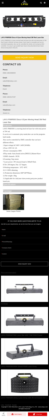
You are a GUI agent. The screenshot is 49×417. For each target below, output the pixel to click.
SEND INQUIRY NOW (24, 58)
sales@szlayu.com (9, 105)
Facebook (8, 405)
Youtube (14, 405)
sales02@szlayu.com (10, 81)
